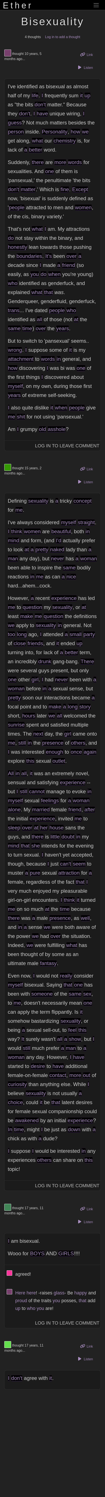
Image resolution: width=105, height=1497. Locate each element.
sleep (14, 828)
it (81, 95)
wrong (15, 350)
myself (15, 386)
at (76, 319)
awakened (26, 1120)
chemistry (65, 141)
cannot (37, 791)
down (74, 1129)
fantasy (48, 963)
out (86, 1075)
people (16, 207)
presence (52, 743)
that (48, 292)
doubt (67, 837)
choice (15, 1102)
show (75, 1039)
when (54, 274)
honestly (17, 247)
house (56, 828)
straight (86, 522)
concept (82, 501)
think (16, 531)
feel (72, 1030)
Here (20, 1293)
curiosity (17, 1084)
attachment (20, 359)
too (11, 634)
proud (21, 1300)
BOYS (37, 1253)
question (32, 607)
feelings (50, 800)
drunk (44, 661)
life (35, 95)
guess (15, 123)
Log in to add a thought (62, 37)
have (42, 113)
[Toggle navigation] (96, 5)
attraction (69, 873)
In (10, 1129)
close (20, 643)
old (42, 429)
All (11, 773)
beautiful (61, 531)
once (76, 752)
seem (79, 864)
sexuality (38, 501)
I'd (58, 540)
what (37, 141)
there (38, 162)
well (85, 918)
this (30, 761)
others (78, 743)
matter (28, 189)
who (12, 283)
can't (65, 864)
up (87, 95)
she (35, 846)
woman (88, 558)
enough (54, 752)
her (44, 828)
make (26, 616)
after (90, 809)
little (55, 837)
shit (21, 417)
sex (87, 994)
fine (65, 189)
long (22, 634)
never (57, 558)
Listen (85, 67)
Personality (54, 132)
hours (28, 716)
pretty (41, 549)
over (72, 256)
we (85, 132)
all (39, 319)
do (11, 238)
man (13, 558)
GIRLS (66, 1253)
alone (14, 809)
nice (71, 577)
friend (68, 265)
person (16, 132)
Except (80, 189)
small (76, 634)
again (90, 752)
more (60, 162)
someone (42, 994)
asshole (56, 429)
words (75, 162)
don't (40, 104)
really (66, 976)
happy (80, 1293)
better (35, 150)
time (27, 328)
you (34, 274)
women (83, 207)
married (41, 809)
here (31, 1293)
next (38, 734)
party (89, 634)
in (59, 359)
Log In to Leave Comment (67, 445)
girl (35, 679)
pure (35, 873)
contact (57, 1075)
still (22, 743)
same (14, 328)
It (22, 1039)
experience (63, 598)
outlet (58, 761)
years (62, 328)
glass (59, 1293)
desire (38, 1066)
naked (57, 549)
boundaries (29, 256)
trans (13, 310)
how (75, 132)
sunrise (16, 725)
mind (13, 540)
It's (48, 256)
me (11, 417)
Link (88, 54)
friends (35, 643)
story (85, 707)
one (49, 171)
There (87, 661)
